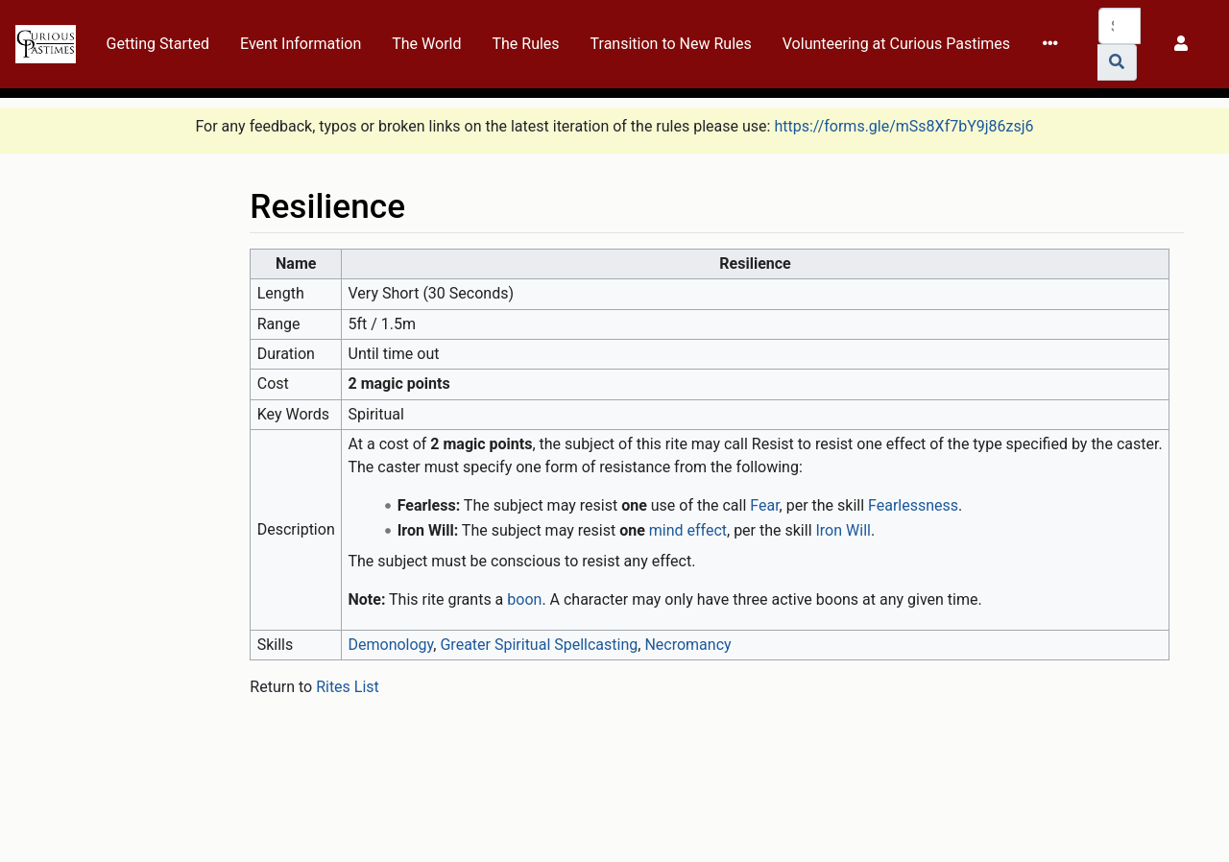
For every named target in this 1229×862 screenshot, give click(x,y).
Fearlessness (913, 505)
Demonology (391, 644)
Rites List (347, 687)
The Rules (525, 44)
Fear (764, 505)
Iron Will (843, 530)
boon (524, 599)
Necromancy (687, 644)
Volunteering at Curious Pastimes (896, 44)
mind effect (688, 530)
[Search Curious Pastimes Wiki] (1119, 26)
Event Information (300, 44)
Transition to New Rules (671, 44)
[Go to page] (1117, 62)
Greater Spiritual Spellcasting (539, 644)
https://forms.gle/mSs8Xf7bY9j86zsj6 (903, 126)
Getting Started (158, 44)
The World (426, 44)
